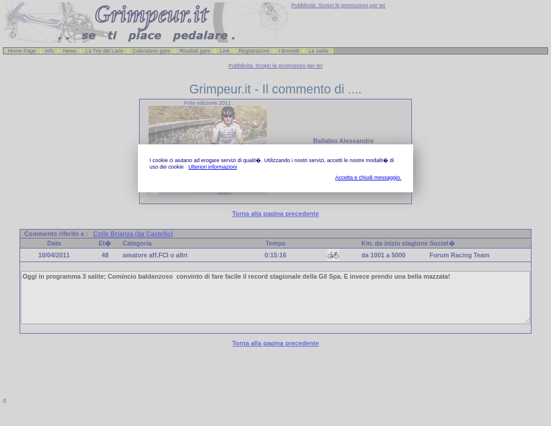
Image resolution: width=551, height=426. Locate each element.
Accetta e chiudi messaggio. (368, 177)
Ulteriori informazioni (212, 167)
